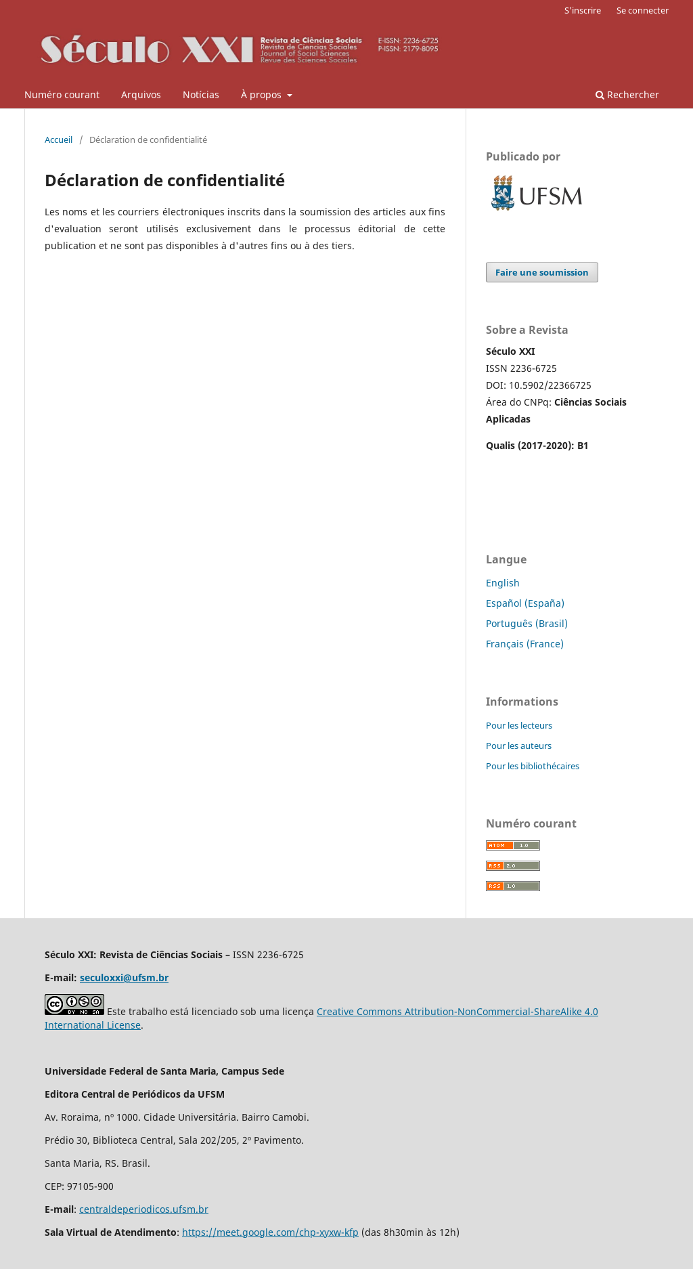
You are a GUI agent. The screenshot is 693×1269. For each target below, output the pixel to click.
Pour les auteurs (519, 745)
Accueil (58, 139)
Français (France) (525, 643)
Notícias (201, 94)
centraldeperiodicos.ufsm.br (143, 1209)
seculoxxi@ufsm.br (124, 977)
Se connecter (643, 10)
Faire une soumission (542, 272)
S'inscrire (582, 10)
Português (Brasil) (527, 623)
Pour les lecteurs (519, 725)
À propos (262, 94)
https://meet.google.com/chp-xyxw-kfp (270, 1232)
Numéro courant (61, 94)
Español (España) (525, 603)
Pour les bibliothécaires (532, 766)
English (503, 582)
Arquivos (141, 94)
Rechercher (627, 94)
